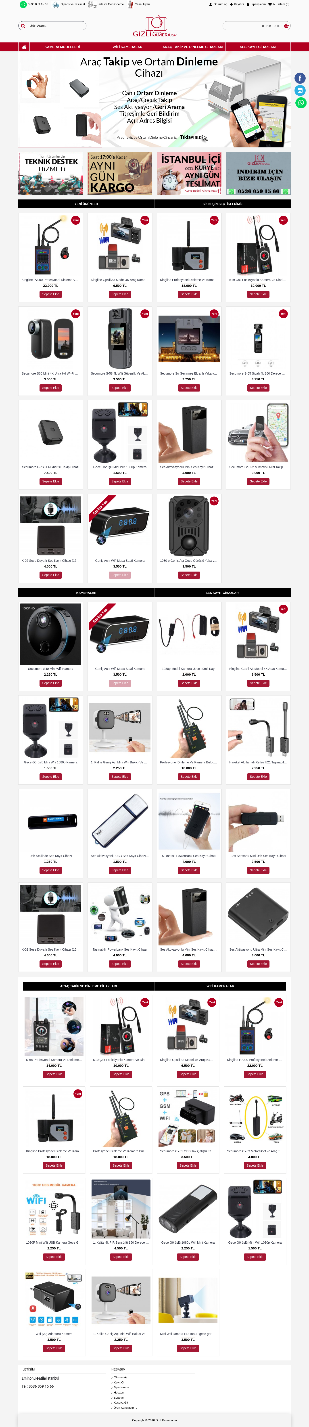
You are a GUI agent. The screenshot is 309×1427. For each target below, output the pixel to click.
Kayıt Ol (117, 1383)
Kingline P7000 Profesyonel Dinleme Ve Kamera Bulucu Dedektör (51, 280)
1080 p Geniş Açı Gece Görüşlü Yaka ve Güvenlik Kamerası (190, 560)
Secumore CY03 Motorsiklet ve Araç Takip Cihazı (255, 1151)
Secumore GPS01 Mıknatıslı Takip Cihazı (50, 467)
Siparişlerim (120, 1387)
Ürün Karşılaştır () (124, 1408)
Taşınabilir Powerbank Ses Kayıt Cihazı (120, 949)
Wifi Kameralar (220, 986)
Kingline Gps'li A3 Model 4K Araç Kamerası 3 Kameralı (120, 280)
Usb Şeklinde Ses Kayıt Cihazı (50, 856)
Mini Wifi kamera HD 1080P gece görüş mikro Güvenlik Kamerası (188, 1334)
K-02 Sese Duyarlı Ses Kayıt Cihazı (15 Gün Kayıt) (51, 560)
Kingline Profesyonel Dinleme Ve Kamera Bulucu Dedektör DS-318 (190, 280)
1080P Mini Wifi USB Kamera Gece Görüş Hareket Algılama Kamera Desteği (55, 1242)
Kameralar (86, 593)
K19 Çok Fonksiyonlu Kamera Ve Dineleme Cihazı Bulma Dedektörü (259, 280)
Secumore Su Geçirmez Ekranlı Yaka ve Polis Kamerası (190, 373)
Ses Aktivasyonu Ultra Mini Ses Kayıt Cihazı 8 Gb (259, 949)
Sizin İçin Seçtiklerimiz (223, 204)
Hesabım (118, 1393)
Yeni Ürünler (86, 204)
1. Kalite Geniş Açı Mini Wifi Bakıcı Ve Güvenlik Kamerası (120, 762)
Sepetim (118, 1398)
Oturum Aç (119, 1377)
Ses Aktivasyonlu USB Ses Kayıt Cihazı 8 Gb (120, 856)
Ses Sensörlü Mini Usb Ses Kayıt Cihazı (258, 856)
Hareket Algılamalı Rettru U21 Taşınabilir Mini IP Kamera (259, 762)
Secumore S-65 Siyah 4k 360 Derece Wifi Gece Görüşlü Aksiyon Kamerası (259, 373)
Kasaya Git (119, 1403)
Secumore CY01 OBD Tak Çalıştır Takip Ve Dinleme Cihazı (188, 1151)
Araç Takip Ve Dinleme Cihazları (88, 986)
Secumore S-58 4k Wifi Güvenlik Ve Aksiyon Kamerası (120, 373)
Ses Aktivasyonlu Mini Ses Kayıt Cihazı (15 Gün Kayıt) (190, 467)
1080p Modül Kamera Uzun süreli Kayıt (189, 669)
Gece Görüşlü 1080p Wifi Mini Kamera (188, 1242)
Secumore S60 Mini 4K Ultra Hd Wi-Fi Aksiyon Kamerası (51, 373)
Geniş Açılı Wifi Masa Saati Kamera (120, 560)
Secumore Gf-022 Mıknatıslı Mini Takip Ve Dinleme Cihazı (259, 467)
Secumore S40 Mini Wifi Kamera (50, 669)
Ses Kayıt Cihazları (223, 593)
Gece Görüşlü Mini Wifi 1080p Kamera (120, 467)
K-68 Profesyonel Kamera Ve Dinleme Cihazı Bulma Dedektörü (55, 1060)
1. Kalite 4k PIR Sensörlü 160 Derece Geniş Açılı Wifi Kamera (121, 1242)
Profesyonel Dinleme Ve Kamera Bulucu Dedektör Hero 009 (190, 762)
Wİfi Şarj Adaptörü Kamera (54, 1334)
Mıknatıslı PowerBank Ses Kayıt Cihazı (189, 856)
